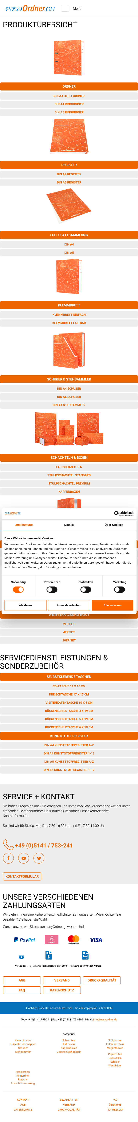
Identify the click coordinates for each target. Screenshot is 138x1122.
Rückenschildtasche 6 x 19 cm (69, 727)
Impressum (115, 1109)
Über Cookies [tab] (114, 524)
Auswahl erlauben (69, 605)
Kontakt (23, 1099)
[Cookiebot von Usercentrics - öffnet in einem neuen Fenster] (117, 514)
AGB (22, 980)
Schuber (23, 1047)
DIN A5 (69, 252)
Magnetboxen (115, 1047)
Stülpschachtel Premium (69, 483)
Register (69, 165)
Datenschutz (62, 990)
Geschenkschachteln (69, 1051)
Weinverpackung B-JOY (69, 614)
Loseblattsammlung (69, 235)
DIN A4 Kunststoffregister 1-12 (69, 753)
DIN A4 (69, 244)
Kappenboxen (69, 492)
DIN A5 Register (69, 182)
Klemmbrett (69, 305)
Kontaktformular (22, 876)
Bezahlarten (69, 1099)
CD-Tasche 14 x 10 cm (69, 686)
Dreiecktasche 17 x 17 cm (69, 694)
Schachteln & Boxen (69, 458)
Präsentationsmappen (23, 1044)
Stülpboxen (115, 1040)
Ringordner (23, 1075)
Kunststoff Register (69, 736)
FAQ (22, 990)
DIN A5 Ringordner (69, 112)
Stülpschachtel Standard (69, 475)
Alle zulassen (113, 605)
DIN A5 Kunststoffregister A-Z (69, 761)
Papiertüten (115, 1054)
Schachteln (69, 1040)
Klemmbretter (23, 1040)
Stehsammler (23, 1051)
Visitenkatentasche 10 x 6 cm (69, 702)
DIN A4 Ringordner (69, 104)
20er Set (69, 640)
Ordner (69, 86)
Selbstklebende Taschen (69, 677)
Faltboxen (69, 1044)
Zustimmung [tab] (24, 524)
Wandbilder (115, 1065)
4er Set (69, 632)
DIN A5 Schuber (69, 397)
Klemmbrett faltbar (69, 323)
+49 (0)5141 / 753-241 (38, 845)
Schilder (115, 1061)
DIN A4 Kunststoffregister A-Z (69, 745)
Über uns (115, 1104)
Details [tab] (69, 524)
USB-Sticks (115, 1057)
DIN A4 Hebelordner (69, 96)
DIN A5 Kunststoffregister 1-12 (69, 770)
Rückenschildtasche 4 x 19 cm (69, 711)
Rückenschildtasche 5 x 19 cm (69, 719)
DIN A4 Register (69, 174)
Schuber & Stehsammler (69, 379)
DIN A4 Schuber (69, 388)
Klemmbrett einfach (69, 315)
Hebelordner (23, 1071)
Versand (62, 980)
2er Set (69, 624)
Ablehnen (25, 605)
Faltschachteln (69, 467)
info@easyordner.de (105, 1019)
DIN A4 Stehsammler (69, 405)
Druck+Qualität (102, 980)
